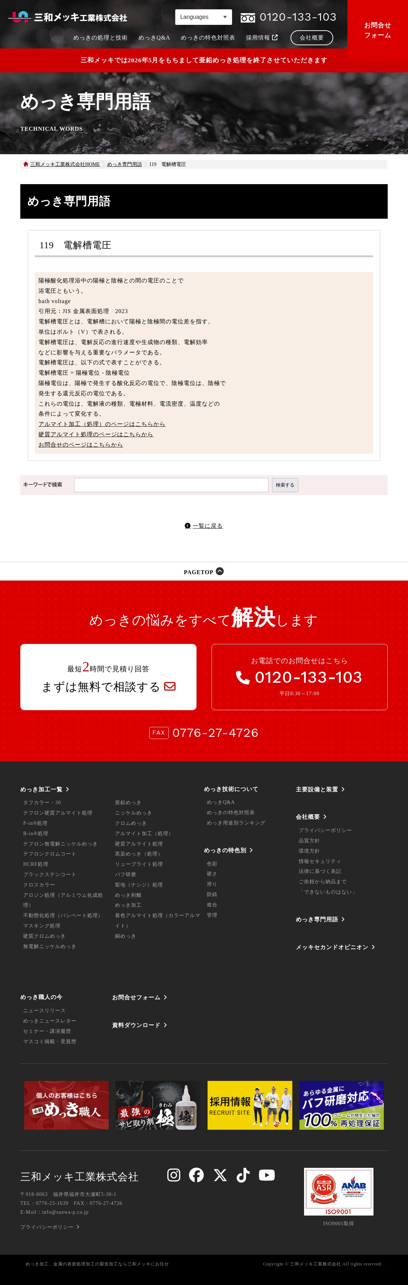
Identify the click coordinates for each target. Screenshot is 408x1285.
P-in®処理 (35, 823)
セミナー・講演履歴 (47, 1031)
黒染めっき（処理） (139, 854)
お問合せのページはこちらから (80, 445)
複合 (212, 904)
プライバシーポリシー (325, 830)
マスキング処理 (42, 925)
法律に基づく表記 (320, 871)
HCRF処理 (35, 864)
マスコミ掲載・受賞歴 (50, 1041)
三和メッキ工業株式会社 (79, 1176)
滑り (212, 884)
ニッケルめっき (133, 813)
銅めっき (125, 936)
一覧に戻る (208, 526)
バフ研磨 (125, 874)
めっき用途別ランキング (236, 823)
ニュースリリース (44, 1010)
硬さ (212, 873)
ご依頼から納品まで (323, 881)
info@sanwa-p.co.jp (65, 1212)
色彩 (212, 864)
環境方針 (309, 851)
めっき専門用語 (317, 919)
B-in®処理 (35, 833)
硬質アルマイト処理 (139, 844)
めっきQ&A (221, 802)
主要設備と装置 (317, 789)
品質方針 (309, 840)
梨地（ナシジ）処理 (139, 885)
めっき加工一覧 (41, 789)
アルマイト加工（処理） (144, 833)
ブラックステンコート (50, 874)
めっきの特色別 (225, 850)
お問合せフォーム (377, 30)
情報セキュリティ (320, 861)
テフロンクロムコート (50, 854)
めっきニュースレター (50, 1021)
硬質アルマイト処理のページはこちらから (95, 434)
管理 (212, 915)
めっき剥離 (128, 895)
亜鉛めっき (128, 802)
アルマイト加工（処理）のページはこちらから (102, 424)
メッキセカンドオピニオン (332, 947)
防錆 (212, 894)
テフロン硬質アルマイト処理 (58, 813)
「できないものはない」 (328, 892)
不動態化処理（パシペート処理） (63, 915)
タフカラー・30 (42, 802)
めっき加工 (128, 905)
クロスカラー (39, 885)
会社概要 (308, 817)
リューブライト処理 (139, 864)
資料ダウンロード (136, 1025)
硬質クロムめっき (44, 936)
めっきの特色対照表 (231, 812)
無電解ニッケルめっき (50, 946)
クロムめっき (131, 823)
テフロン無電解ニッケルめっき (60, 844)
